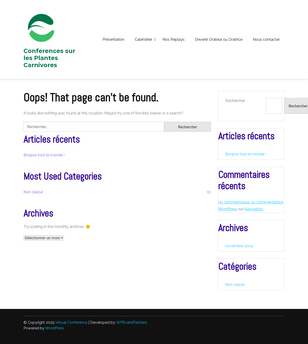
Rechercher (235, 100)
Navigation (253, 209)
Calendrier (143, 39)
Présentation (113, 39)
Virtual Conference (71, 322)
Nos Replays (173, 39)
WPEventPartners (131, 322)
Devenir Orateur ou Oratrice (218, 39)
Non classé (33, 192)
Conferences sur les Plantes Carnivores (49, 58)
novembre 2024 (239, 246)
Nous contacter (266, 39)
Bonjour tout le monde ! (44, 155)
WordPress (54, 328)
